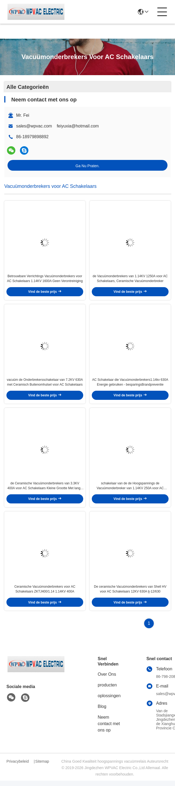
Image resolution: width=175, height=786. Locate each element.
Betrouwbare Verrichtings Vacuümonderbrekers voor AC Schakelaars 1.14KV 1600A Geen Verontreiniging (45, 280)
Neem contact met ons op (109, 729)
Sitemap (42, 767)
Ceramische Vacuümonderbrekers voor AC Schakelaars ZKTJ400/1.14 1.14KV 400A (44, 594)
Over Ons (107, 679)
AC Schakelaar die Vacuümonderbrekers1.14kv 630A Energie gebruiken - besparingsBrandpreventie (130, 385)
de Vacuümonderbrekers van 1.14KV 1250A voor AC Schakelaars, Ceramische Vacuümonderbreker (130, 280)
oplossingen (109, 701)
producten (107, 690)
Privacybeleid (17, 767)
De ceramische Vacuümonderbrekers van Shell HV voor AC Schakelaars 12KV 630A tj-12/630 (130, 594)
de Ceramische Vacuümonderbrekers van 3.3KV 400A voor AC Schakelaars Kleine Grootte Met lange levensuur (45, 489)
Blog (102, 712)
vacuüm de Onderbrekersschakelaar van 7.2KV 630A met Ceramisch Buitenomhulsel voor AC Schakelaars (45, 385)
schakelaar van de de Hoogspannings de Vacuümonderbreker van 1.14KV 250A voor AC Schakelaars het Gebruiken (130, 489)
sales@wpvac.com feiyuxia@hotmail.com (57, 126)
